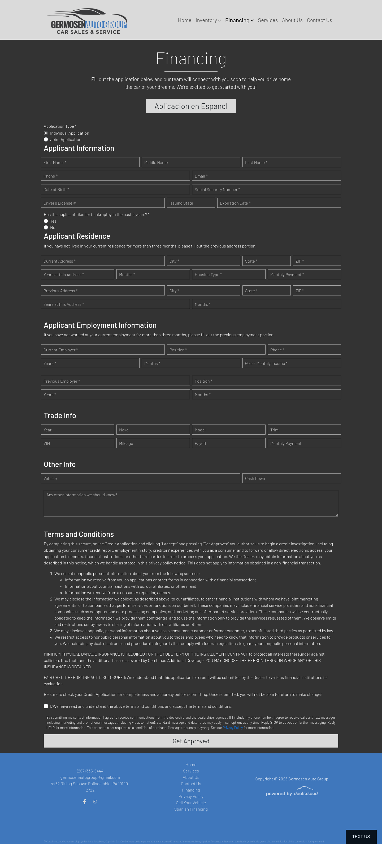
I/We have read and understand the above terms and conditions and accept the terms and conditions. (141, 707)
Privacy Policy (233, 729)
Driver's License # (60, 203)
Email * (201, 176)
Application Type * (60, 127)
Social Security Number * (217, 190)
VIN (47, 444)
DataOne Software (125, 841)
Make (124, 430)
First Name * (55, 163)
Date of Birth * (56, 190)
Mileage (126, 444)
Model (200, 430)
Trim (274, 430)
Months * (127, 275)
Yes (53, 221)
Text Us (361, 836)
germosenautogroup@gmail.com (90, 777)
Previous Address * (60, 291)
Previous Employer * (62, 382)
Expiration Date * (235, 203)
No (52, 228)
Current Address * (60, 261)
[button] (208, 20)
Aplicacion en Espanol (191, 106)
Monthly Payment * (287, 275)
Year (47, 430)
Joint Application (65, 140)
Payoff (200, 444)
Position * (178, 350)
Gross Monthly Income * (266, 364)
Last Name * (256, 163)
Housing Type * (208, 275)
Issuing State (181, 203)
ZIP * (300, 261)
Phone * (51, 176)
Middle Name (156, 163)
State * (251, 261)
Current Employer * (61, 350)
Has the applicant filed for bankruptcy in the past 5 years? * (97, 215)
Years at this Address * (64, 275)
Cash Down (255, 479)
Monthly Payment (286, 444)
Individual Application (69, 133)
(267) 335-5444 (90, 770)
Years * (50, 364)
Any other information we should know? (81, 495)
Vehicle (50, 479)
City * (174, 261)
